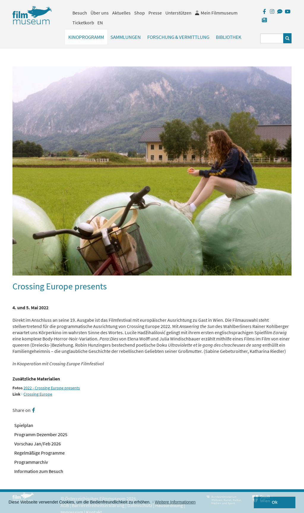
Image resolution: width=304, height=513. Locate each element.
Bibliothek (228, 37)
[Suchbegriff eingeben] (272, 38)
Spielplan (23, 425)
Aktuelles (121, 13)
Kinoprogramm (86, 37)
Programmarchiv (31, 462)
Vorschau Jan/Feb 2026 (37, 444)
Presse (155, 13)
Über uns (100, 13)
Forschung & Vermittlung (178, 37)
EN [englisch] (100, 23)
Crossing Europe (37, 394)
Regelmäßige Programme (39, 453)
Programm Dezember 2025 (40, 434)
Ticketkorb (83, 23)
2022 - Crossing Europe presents (51, 388)
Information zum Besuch (38, 471)
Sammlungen (125, 37)
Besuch (79, 13)
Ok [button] (275, 502)
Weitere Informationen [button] (175, 502)
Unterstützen (178, 13)
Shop (139, 13)
